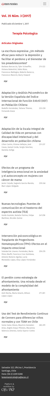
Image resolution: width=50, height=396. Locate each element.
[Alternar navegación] (44, 3)
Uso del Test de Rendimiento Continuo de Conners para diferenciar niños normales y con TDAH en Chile (25, 317)
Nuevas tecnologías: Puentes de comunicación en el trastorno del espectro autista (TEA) (22, 207)
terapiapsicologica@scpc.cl (15, 377)
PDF (5, 81)
